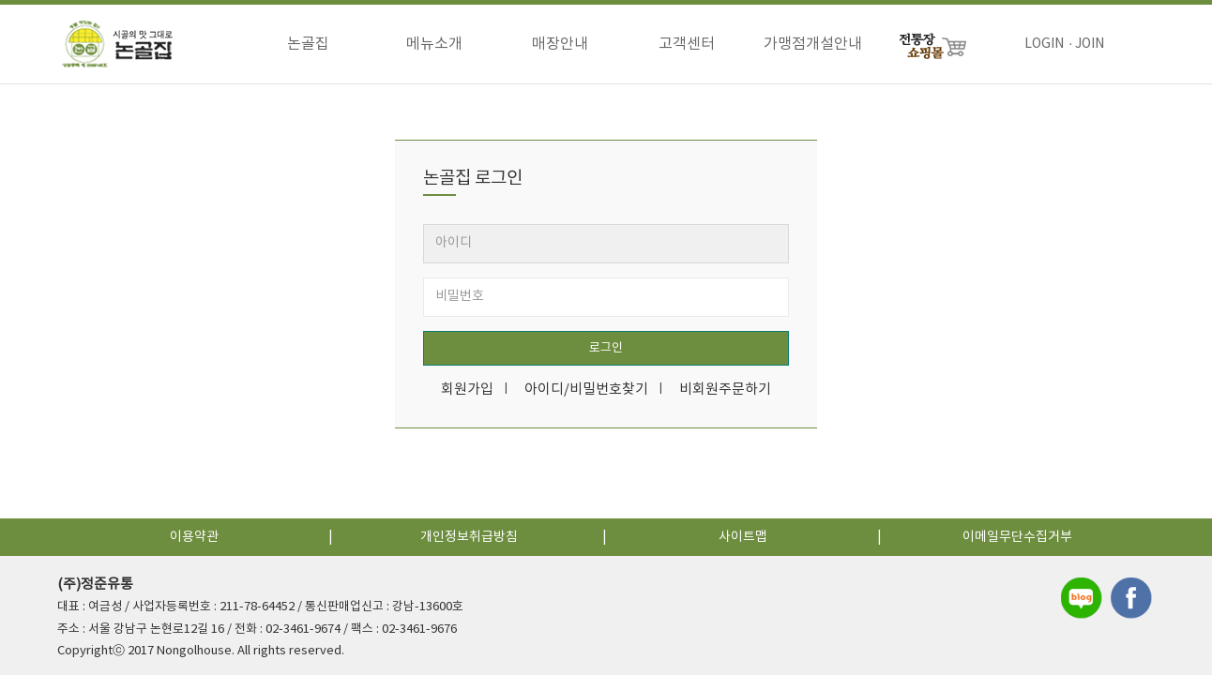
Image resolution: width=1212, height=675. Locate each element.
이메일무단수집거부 (1017, 537)
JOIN (1089, 44)
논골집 (308, 44)
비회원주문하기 (725, 390)
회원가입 (467, 390)
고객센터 (687, 44)
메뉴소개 (434, 44)
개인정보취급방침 (469, 537)
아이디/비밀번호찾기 (586, 390)
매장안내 (560, 44)
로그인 (606, 348)
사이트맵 (743, 537)
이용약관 (194, 537)
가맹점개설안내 (813, 44)
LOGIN (1044, 44)
